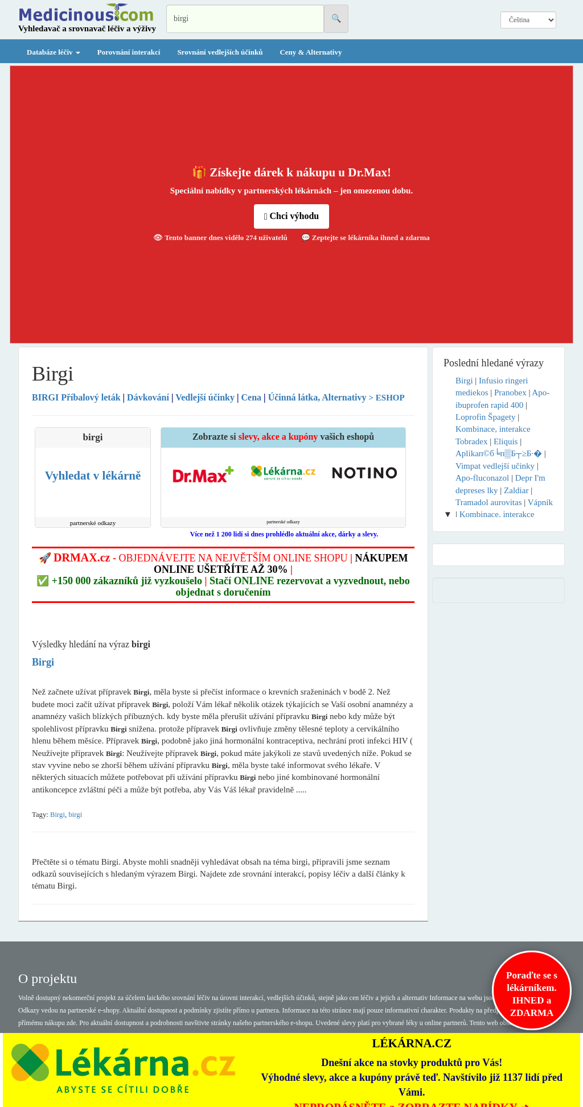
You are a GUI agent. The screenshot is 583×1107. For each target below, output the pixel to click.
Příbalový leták (77, 397)
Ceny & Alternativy (311, 52)
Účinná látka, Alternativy (317, 397)
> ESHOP (387, 397)
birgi (75, 815)
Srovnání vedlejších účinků (219, 52)
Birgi (57, 815)
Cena (251, 397)
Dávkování (148, 397)
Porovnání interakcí (129, 52)
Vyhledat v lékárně (93, 475)
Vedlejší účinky (205, 397)
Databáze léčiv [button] (53, 52)
